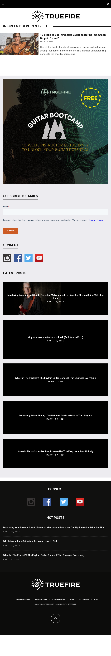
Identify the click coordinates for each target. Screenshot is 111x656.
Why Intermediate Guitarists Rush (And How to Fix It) (55, 337)
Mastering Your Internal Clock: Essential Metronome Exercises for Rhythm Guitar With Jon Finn (53, 527)
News (96, 599)
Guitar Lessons (23, 599)
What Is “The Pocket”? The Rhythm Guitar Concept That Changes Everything (55, 378)
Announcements (42, 599)
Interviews (84, 599)
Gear (72, 599)
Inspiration (59, 599)
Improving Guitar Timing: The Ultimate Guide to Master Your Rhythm (55, 415)
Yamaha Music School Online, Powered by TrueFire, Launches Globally (55, 451)
